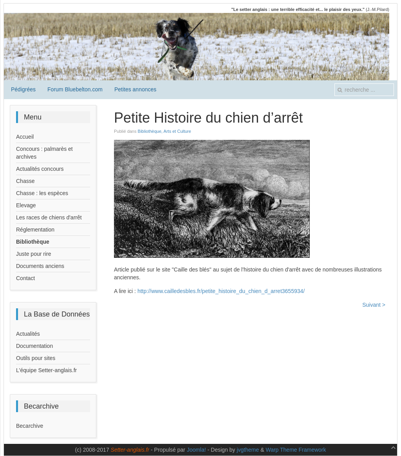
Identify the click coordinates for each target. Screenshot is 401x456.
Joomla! (196, 450)
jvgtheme (248, 450)
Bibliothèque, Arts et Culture (164, 131)
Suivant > (373, 305)
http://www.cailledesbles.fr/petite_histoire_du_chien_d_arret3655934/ (221, 291)
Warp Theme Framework (296, 450)
